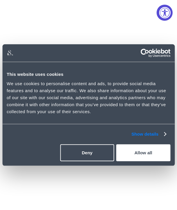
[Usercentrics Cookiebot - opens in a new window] (144, 53)
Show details (145, 134)
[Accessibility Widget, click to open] (165, 13)
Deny (87, 152)
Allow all (143, 152)
